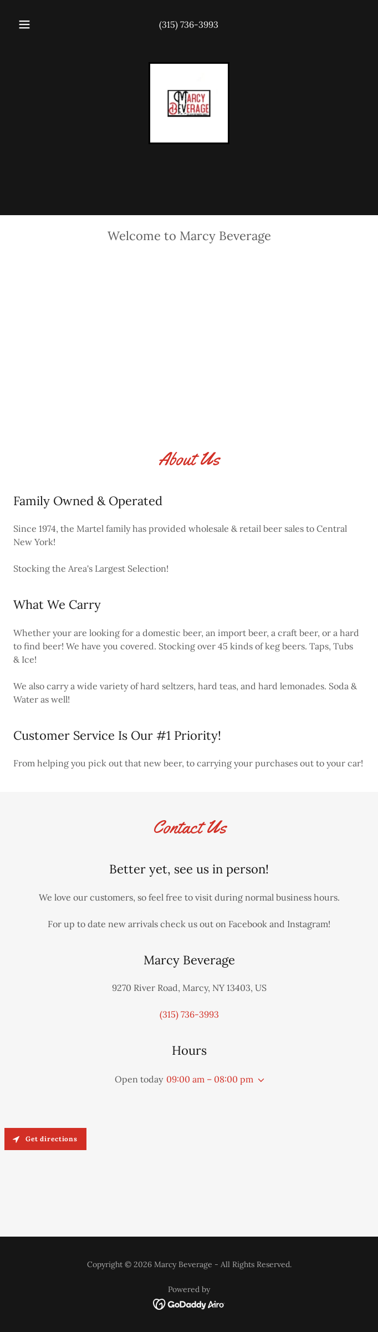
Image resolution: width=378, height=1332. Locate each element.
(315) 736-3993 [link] (188, 24)
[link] (189, 103)
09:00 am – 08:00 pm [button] (209, 1079)
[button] (29, 24)
